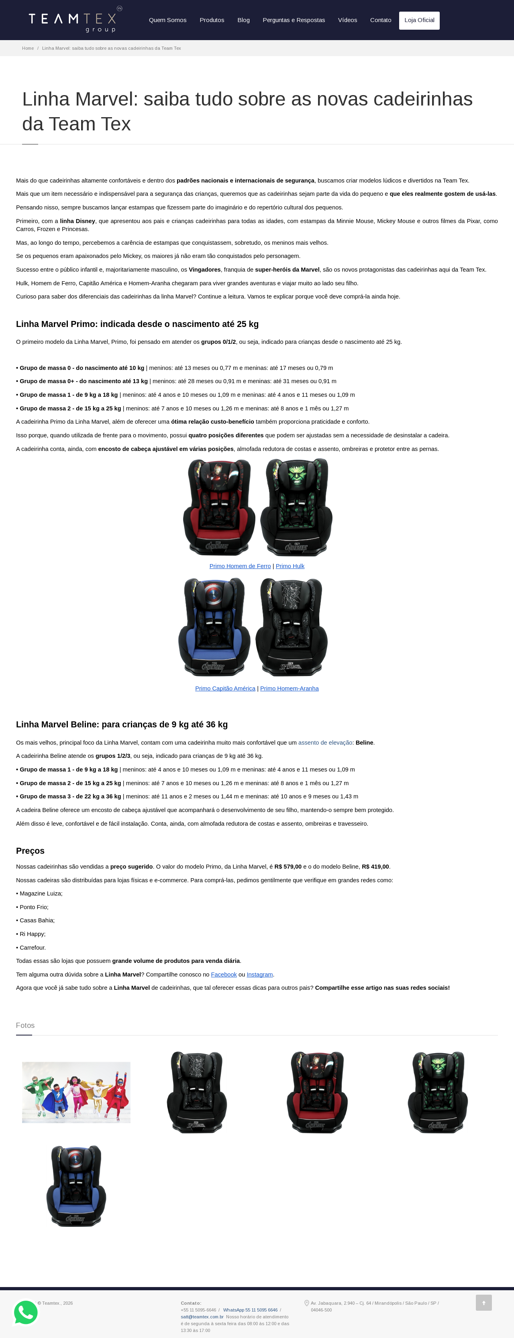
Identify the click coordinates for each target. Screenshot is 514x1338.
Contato (381, 19)
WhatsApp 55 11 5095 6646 (250, 1310)
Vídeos (347, 19)
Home (28, 48)
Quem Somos (168, 19)
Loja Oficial (419, 19)
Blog (243, 19)
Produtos (212, 19)
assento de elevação (325, 742)
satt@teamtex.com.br (202, 1316)
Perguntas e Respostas (294, 19)
